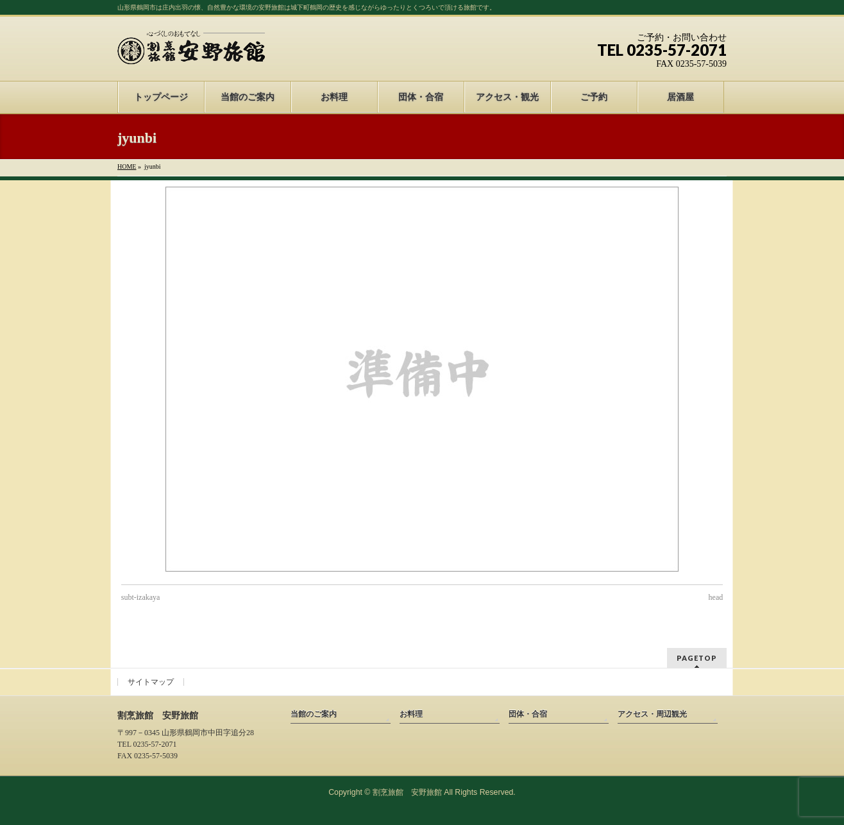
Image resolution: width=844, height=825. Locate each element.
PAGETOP (697, 658)
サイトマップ (151, 682)
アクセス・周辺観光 (652, 714)
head (716, 597)
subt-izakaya (140, 597)
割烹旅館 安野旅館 (407, 792)
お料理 (411, 714)
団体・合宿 (528, 714)
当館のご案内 (314, 714)
